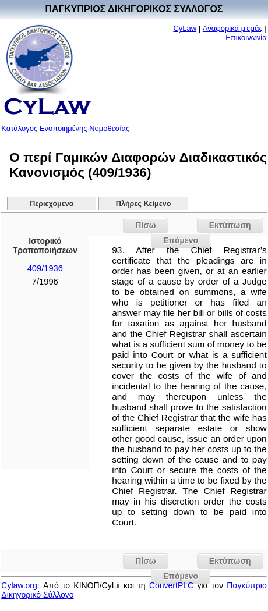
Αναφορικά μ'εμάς (233, 28)
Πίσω (145, 225)
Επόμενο (180, 240)
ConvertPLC (171, 585)
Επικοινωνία (246, 37)
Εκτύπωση (230, 225)
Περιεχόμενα (51, 204)
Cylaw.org (19, 585)
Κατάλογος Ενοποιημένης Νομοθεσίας (65, 128)
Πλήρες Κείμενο (143, 204)
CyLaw (184, 28)
